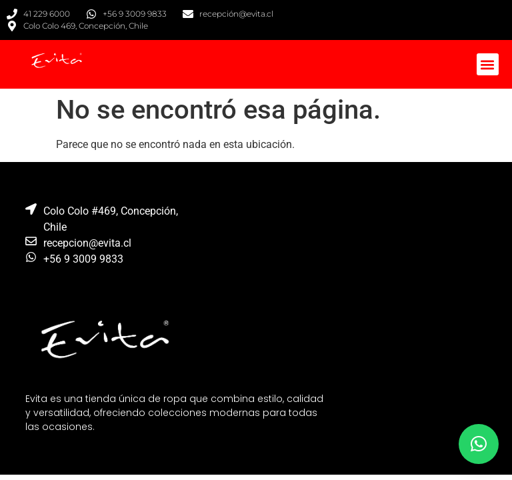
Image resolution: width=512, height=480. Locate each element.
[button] (488, 64)
